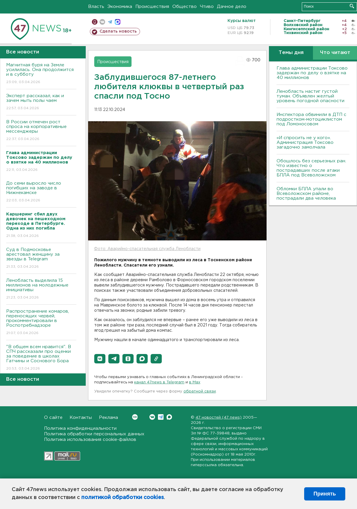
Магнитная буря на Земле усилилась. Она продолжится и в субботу (41, 74)
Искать (352, 6)
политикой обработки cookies (122, 497)
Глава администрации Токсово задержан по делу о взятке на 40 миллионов (312, 73)
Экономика (119, 7)
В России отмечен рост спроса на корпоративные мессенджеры (41, 130)
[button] (99, 358)
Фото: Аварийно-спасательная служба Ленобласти (147, 249)
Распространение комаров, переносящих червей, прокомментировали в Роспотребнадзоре (41, 322)
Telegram (161, 417)
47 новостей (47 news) (219, 417)
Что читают (335, 52)
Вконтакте (135, 417)
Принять (325, 494)
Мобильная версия (94, 22)
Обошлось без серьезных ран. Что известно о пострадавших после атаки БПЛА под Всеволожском (311, 168)
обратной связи (199, 391)
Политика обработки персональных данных (94, 434)
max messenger (117, 22)
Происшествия (152, 7)
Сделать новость (118, 31)
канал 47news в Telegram (159, 382)
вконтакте (102, 22)
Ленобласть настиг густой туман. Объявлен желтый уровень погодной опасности (310, 96)
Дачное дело (231, 7)
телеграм (110, 22)
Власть (96, 7)
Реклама (108, 417)
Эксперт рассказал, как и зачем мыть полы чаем (41, 102)
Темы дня (291, 52)
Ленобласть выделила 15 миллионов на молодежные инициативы (41, 289)
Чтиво (207, 7)
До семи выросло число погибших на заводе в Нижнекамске (41, 192)
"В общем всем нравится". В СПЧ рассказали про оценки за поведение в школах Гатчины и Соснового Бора (41, 358)
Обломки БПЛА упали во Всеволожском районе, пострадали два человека (306, 193)
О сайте (53, 417)
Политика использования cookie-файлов (90, 439)
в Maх (194, 382)
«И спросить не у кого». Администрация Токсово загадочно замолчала (305, 142)
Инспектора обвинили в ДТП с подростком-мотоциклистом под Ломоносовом (311, 119)
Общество (184, 7)
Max (169, 417)
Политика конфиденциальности (80, 428)
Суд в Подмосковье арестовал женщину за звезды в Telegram (41, 258)
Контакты (81, 417)
